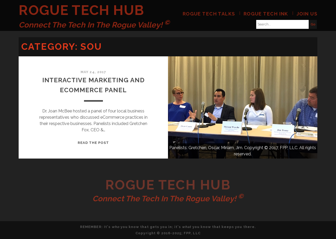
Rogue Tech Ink (266, 14)
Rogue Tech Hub (81, 10)
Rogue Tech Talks (209, 14)
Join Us (307, 14)
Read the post (93, 143)
